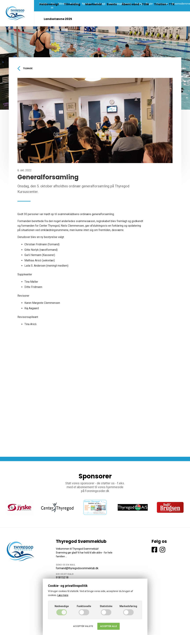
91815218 (62, 578)
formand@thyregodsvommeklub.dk (77, 568)
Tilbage (25, 68)
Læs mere (62, 595)
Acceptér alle (108, 626)
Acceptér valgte (83, 626)
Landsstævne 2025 (58, 19)
